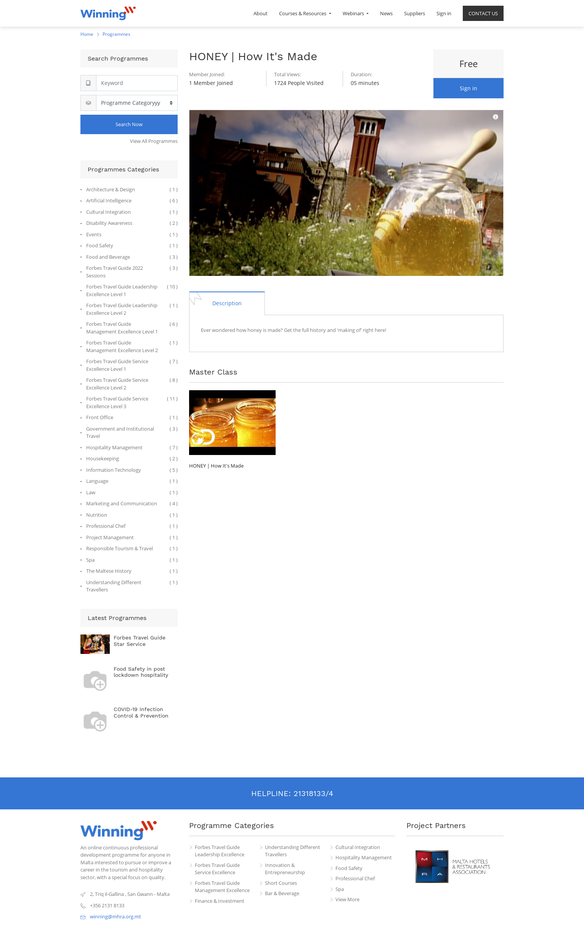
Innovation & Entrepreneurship (285, 869)
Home (86, 34)
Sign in (468, 88)
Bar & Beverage (282, 893)
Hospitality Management (363, 857)
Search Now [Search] (129, 124)
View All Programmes (154, 141)
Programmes (116, 34)
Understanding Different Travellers (292, 851)
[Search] (137, 83)
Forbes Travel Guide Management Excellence (222, 887)
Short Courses (281, 883)
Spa (339, 889)
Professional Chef (355, 878)
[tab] (227, 303)
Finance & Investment (219, 900)
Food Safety (349, 868)
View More (347, 899)
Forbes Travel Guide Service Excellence (217, 869)
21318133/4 (313, 793)
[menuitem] (260, 13)
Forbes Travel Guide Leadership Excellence (219, 851)
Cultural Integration (357, 847)
